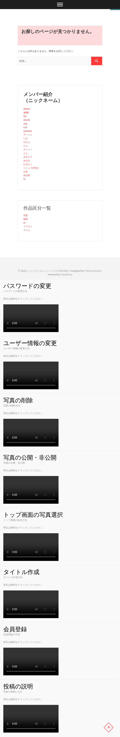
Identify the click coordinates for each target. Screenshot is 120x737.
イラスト (27, 226)
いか (25, 138)
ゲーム (26, 230)
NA (25, 116)
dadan (26, 108)
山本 (25, 171)
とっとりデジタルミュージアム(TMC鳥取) (48, 270)
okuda (26, 119)
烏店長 (26, 175)
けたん (26, 142)
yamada (27, 131)
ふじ (25, 153)
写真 (25, 215)
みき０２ (27, 156)
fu (24, 179)
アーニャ (27, 134)
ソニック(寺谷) (30, 167)
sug (25, 123)
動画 (25, 219)
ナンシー (27, 149)
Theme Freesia (93, 270)
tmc (25, 127)
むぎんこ (27, 164)
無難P (26, 112)
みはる (26, 160)
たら (25, 145)
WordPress (66, 274)
